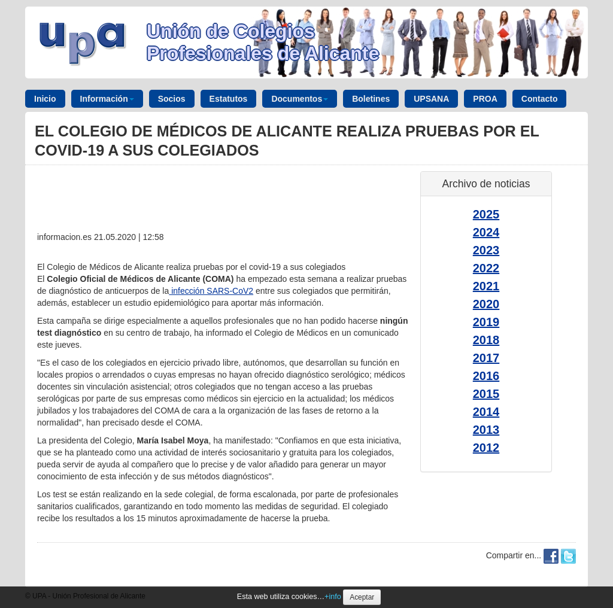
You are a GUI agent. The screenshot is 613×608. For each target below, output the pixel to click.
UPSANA (431, 99)
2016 (486, 375)
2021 (486, 286)
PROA (485, 99)
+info (332, 596)
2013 (486, 429)
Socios (172, 99)
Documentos (299, 99)
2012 (486, 447)
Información (107, 99)
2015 (486, 393)
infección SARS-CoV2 (211, 291)
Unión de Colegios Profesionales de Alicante (263, 42)
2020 (486, 304)
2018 (486, 339)
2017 (486, 357)
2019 (486, 322)
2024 (486, 232)
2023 (486, 250)
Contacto (539, 99)
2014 (486, 411)
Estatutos (229, 99)
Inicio (45, 99)
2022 (486, 268)
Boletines (371, 99)
